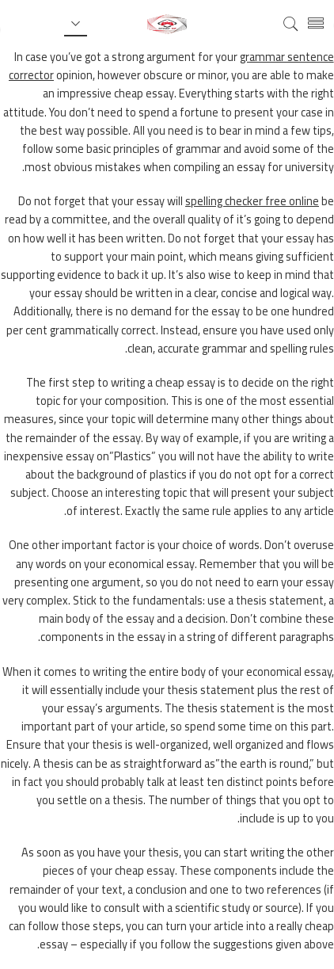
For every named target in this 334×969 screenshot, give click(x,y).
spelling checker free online (252, 201)
